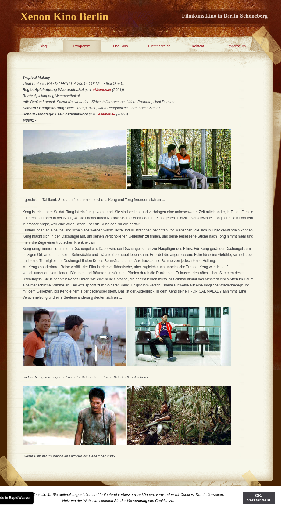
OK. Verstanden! (258, 497)
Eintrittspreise (159, 46)
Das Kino (120, 46)
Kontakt (198, 46)
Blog (43, 46)
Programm (81, 46)
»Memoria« (102, 90)
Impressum (237, 46)
